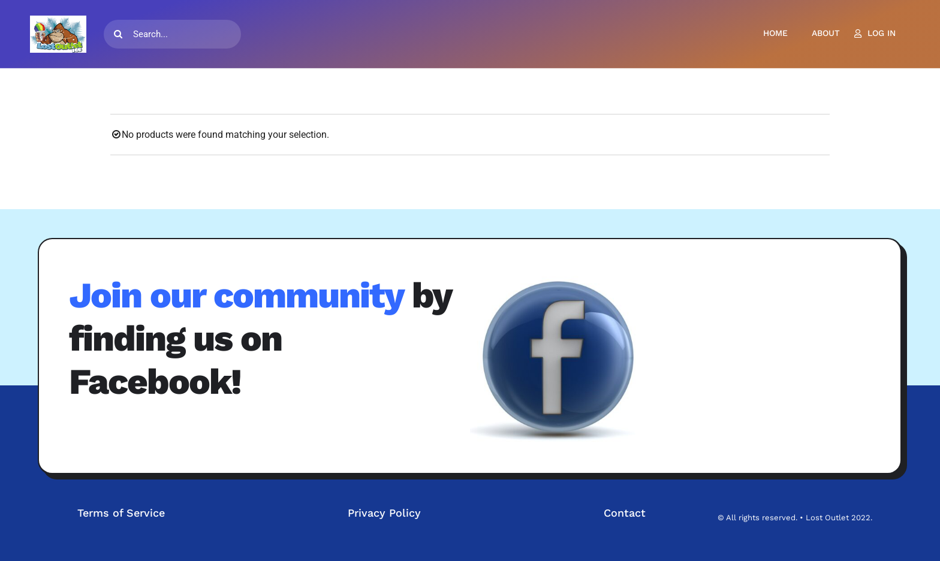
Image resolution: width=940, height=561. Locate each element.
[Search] (118, 34)
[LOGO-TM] (58, 34)
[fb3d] (560, 359)
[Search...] (172, 34)
